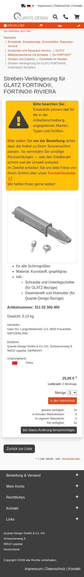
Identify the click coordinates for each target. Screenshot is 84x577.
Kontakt (77, 5)
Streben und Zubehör (21, 59)
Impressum (45, 5)
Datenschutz (62, 5)
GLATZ (59, 50)
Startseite (10, 37)
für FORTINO (62, 54)
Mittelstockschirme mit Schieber (28, 54)
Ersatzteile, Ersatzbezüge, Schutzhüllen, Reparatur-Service (41, 44)
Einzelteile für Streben (53, 59)
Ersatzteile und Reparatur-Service (29, 50)
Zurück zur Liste (19, 449)
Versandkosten (70, 458)
